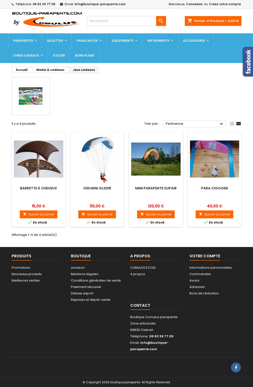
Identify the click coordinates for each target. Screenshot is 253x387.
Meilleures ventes (26, 280)
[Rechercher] (126, 21)
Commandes (200, 274)
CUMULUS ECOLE (143, 267)
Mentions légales (84, 274)
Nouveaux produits (27, 274)
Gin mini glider (97, 188)
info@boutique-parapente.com (100, 4)
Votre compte (205, 256)
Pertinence (195, 124)
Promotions (21, 267)
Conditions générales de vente (96, 280)
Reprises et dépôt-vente (90, 299)
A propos (137, 274)
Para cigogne (214, 188)
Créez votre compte (225, 4)
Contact (140, 305)
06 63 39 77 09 (44, 4)
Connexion (194, 4)
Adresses (197, 287)
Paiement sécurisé (86, 287)
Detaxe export (82, 293)
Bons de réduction (204, 293)
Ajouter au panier (38, 214)
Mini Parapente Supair (156, 188)
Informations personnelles (211, 267)
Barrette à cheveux (38, 188)
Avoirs (194, 280)
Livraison (78, 267)
